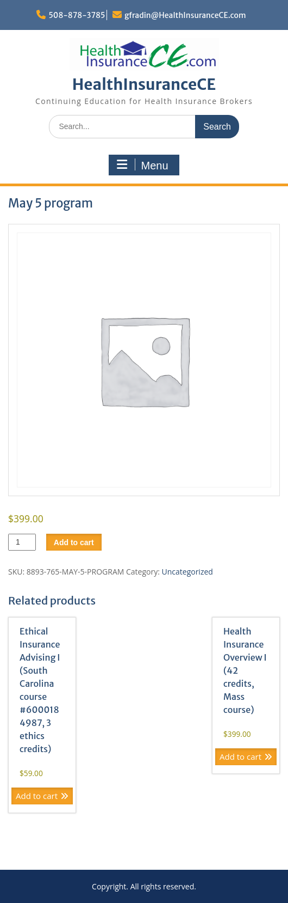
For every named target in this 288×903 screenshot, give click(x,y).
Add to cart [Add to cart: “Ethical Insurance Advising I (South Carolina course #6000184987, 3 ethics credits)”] (37, 795)
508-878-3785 (76, 15)
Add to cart (74, 542)
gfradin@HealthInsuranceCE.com (185, 15)
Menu (142, 165)
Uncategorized (187, 571)
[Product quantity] (22, 542)
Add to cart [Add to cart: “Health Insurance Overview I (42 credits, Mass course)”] (240, 756)
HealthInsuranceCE (144, 84)
